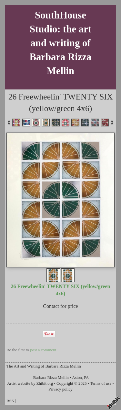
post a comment (43, 350)
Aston (77, 377)
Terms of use (100, 383)
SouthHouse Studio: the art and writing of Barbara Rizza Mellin (61, 43)
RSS (10, 401)
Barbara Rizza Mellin (51, 377)
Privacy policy (60, 389)
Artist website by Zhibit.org (30, 383)
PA (86, 377)
